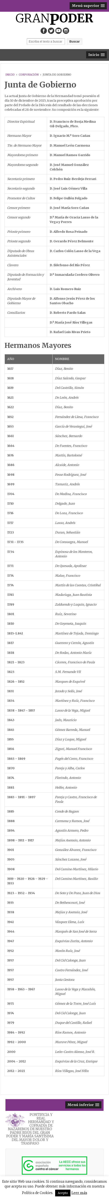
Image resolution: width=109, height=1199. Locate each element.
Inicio (10, 74)
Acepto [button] (63, 1193)
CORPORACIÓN (29, 74)
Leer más (79, 1193)
